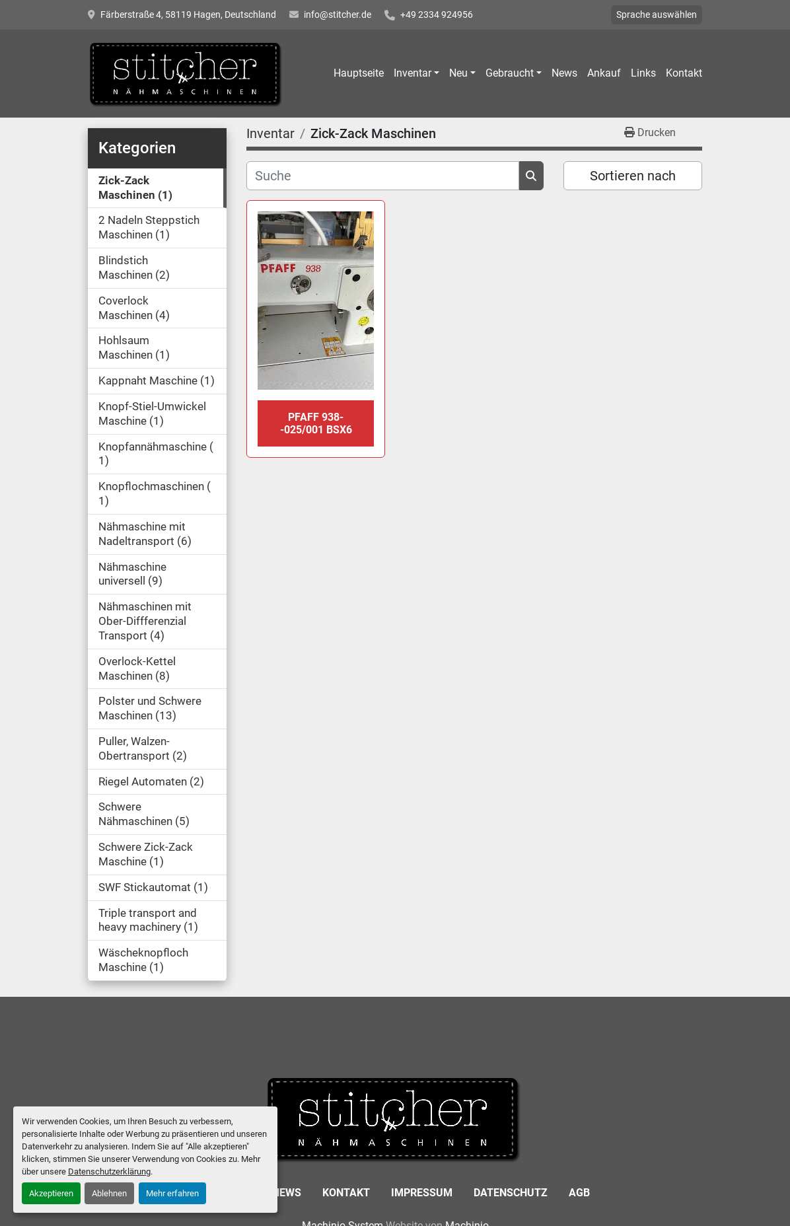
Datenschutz (511, 1192)
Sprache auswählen (656, 14)
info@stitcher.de (337, 14)
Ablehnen (109, 1193)
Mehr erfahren (172, 1193)
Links (643, 73)
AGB (579, 1192)
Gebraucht (509, 73)
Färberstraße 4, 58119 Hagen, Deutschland (188, 14)
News (564, 73)
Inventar (412, 73)
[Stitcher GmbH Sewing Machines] (395, 1118)
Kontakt (684, 73)
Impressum (421, 1192)
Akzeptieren (51, 1193)
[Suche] (382, 175)
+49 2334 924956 (436, 14)
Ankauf (604, 73)
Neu (458, 73)
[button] (416, 73)
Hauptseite (359, 73)
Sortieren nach (633, 176)
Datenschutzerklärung (109, 1171)
